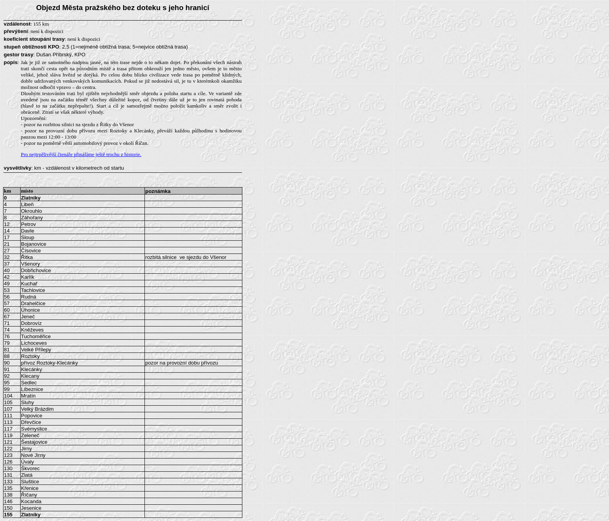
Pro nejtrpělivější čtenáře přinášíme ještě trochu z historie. (81, 154)
